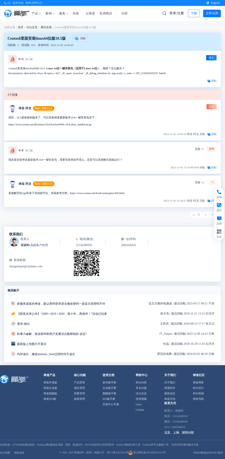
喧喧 (67, 444)
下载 (194, 13)
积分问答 (141, 382)
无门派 (29, 59)
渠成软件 (77, 444)
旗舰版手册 (109, 393)
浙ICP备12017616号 (117, 452)
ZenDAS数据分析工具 (128, 444)
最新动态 (169, 393)
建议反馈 (46, 27)
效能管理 (79, 398)
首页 (20, 27)
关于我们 (169, 382)
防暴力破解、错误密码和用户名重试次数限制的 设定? (52, 334)
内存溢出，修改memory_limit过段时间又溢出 (46, 354)
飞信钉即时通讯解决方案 (185, 444)
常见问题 (141, 387)
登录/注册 (176, 13)
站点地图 (5, 452)
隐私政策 (19, 452)
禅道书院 (198, 398)
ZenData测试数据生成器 (50, 444)
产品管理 (79, 382)
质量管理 (79, 393)
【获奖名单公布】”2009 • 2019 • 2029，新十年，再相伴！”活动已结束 (62, 313)
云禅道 (90, 13)
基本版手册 (109, 382)
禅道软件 (169, 387)
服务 (63, 13)
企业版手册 (109, 387)
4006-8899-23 (33, 2)
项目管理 (79, 387)
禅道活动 (169, 398)
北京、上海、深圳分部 (179, 432)
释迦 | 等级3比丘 (44, 108)
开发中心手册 (111, 404)
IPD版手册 (109, 398)
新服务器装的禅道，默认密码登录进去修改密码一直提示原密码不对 (61, 303)
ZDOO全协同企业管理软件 (99, 444)
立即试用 (212, 13)
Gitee (139, 404)
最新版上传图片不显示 (31, 344)
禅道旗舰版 (50, 393)
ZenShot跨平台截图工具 (156, 444)
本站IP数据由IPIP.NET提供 (208, 452)
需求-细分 (23, 323)
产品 (36, 13)
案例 (49, 13)
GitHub (140, 409)
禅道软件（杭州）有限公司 (89, 452)
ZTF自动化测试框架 (24, 444)
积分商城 (198, 393)
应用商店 (106, 13)
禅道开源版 (50, 382)
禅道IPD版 (49, 398)
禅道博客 (198, 382)
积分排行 (198, 387)
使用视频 (141, 398)
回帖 (80, 39)
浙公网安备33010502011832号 (147, 452)
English (213, 2)
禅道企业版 (50, 387)
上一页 (196, 214)
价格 (76, 13)
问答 (124, 13)
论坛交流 (31, 27)
